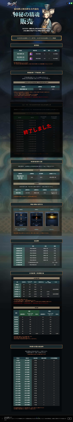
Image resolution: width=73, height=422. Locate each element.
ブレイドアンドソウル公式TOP (11, 3)
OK (69, 418)
